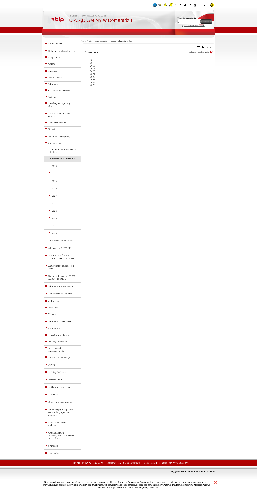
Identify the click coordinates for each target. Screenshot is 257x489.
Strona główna (55, 43)
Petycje (51, 364)
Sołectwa (52, 71)
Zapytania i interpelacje (59, 357)
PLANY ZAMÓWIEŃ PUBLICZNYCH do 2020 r (61, 257)
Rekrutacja (53, 307)
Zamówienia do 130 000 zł (60, 293)
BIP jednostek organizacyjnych (56, 349)
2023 (54, 218)
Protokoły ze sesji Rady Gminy (59, 104)
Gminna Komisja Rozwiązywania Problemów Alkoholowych (61, 435)
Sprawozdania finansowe (62, 240)
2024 (54, 225)
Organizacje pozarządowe (60, 402)
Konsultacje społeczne (58, 335)
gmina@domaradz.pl (179, 463)
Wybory (52, 314)
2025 (54, 233)
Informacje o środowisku (59, 321)
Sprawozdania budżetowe (63, 158)
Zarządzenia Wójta (57, 122)
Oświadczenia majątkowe (60, 90)
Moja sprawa (54, 328)
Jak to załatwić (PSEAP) (59, 248)
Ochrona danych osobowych (61, 51)
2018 (54, 181)
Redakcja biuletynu (57, 372)
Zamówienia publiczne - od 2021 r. (61, 267)
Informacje (53, 84)
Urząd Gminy (54, 57)
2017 (54, 173)
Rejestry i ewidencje (57, 341)
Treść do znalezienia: (186, 17)
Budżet (51, 129)
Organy (51, 63)
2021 (54, 203)
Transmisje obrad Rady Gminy (59, 115)
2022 (54, 210)
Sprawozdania (55, 143)
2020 (54, 196)
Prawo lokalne (55, 77)
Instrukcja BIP (55, 379)
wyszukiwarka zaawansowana (193, 25)
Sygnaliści (53, 445)
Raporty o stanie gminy (59, 136)
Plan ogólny (54, 453)
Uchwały (52, 97)
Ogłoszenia (53, 301)
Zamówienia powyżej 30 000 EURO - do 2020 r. (61, 277)
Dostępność (53, 394)
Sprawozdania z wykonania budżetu (63, 150)
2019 (54, 188)
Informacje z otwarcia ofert (61, 286)
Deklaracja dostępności (59, 387)
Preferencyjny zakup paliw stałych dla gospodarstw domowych (60, 412)
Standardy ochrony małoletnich (57, 424)
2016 (54, 166)
